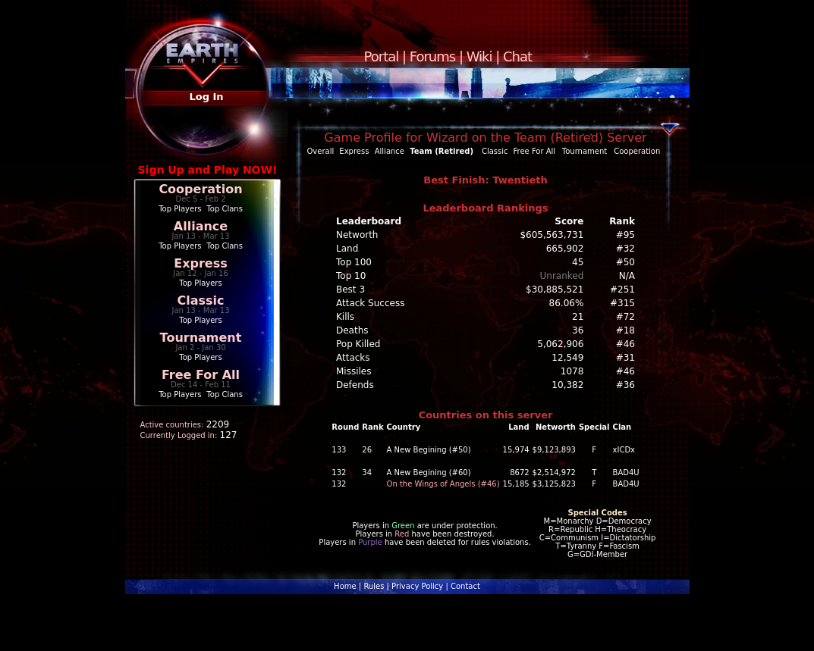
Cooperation (200, 189)
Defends (355, 385)
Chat (517, 56)
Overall (321, 151)
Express (201, 263)
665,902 (565, 248)
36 (577, 330)
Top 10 (351, 276)
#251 (622, 289)
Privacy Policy (417, 586)
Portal (381, 56)
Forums (432, 56)
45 (577, 262)
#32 (625, 248)
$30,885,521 (554, 289)
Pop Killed (358, 344)
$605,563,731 (551, 235)
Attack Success (370, 303)
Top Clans (224, 209)
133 (339, 450)
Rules (373, 586)
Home (345, 586)
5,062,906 (560, 344)
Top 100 (354, 262)
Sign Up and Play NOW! (208, 170)
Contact (465, 586)
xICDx (624, 450)
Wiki (479, 56)
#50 (625, 262)
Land (347, 248)
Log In (206, 96)
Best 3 (350, 289)
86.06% (566, 303)
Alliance (201, 226)
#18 (625, 330)
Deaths (352, 330)
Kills (345, 316)
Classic (200, 300)
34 (367, 472)
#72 (625, 316)
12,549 (567, 357)
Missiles (354, 371)
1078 (572, 371)
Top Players (180, 209)
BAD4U (626, 472)
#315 (622, 303)
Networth (357, 235)
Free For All (201, 375)
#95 (625, 235)
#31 (625, 357)
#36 (625, 385)
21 (577, 316)
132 (339, 472)
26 (367, 450)
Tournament (201, 337)
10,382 (567, 385)
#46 (625, 344)
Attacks (353, 357)
